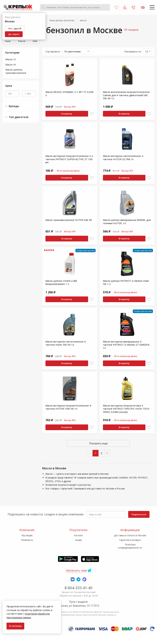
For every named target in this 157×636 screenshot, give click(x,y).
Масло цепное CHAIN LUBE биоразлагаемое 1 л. (61, 282)
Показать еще (98, 443)
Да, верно (13, 34)
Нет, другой (14, 28)
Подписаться (139, 514)
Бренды (12, 106)
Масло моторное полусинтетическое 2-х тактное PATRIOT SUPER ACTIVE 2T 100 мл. (69, 159)
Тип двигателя (16, 117)
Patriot (21, 41)
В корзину (66, 113)
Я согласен (15, 626)
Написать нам (76, 570)
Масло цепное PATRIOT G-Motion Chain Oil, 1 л (126, 282)
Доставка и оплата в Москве (130, 535)
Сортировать (52, 51)
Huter (8, 41)
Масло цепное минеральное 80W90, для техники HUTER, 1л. (127, 221)
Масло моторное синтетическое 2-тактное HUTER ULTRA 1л (123, 157)
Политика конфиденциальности (130, 546)
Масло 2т (10, 59)
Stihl (35, 41)
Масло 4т (10, 64)
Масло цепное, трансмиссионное (15, 71)
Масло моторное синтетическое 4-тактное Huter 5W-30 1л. (65, 343)
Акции (78, 539)
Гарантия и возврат (130, 539)
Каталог (78, 535)
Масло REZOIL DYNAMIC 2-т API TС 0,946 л (69, 93)
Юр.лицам (26, 535)
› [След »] (107, 453)
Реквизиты (27, 539)
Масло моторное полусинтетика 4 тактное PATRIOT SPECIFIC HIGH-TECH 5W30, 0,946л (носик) (126, 408)
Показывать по (132, 51)
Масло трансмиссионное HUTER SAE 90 (68, 220)
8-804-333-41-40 (79, 587)
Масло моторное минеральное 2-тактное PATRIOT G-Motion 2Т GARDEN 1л (126, 345)
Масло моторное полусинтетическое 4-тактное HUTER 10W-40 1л (68, 407)
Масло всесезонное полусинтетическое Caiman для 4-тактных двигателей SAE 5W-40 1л (126, 95)
